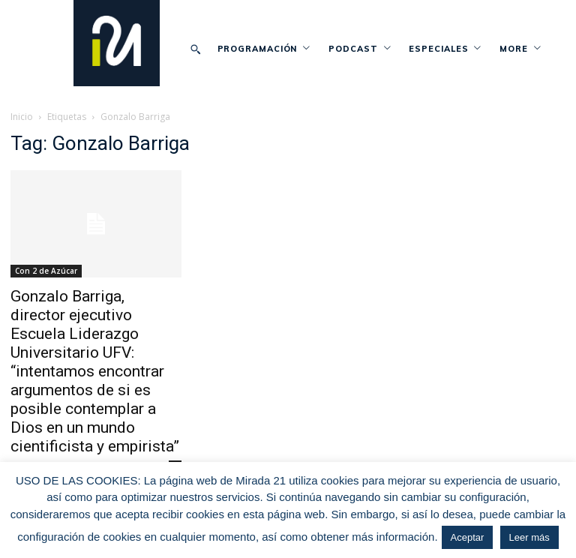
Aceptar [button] (467, 537)
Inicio (21, 116)
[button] (196, 48)
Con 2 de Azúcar (46, 271)
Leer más (529, 537)
